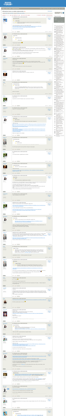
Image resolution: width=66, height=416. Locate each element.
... (20, 15)
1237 (17, 15)
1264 (24, 15)
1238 (19, 15)
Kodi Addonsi (58, 51)
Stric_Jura (5, 386)
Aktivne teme (56, 24)
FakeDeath (5, 71)
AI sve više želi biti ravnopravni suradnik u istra (60, 35)
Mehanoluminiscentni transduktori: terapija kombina (59, 126)
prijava (41, 8)
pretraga (62, 8)
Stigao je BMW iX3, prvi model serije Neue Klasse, (60, 41)
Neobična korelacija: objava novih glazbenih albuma (60, 43)
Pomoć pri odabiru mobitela (60, 102)
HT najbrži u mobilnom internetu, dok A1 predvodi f (60, 103)
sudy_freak (5, 309)
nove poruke (56, 8)
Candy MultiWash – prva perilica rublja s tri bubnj (59, 86)
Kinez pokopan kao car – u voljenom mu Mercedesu (60, 75)
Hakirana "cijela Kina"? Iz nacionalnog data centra (59, 105)
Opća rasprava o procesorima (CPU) (59, 97)
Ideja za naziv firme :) (59, 31)
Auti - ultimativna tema (59, 113)
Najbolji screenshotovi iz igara (59, 64)
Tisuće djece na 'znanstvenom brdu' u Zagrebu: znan (59, 115)
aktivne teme (48, 8)
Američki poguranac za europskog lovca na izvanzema (59, 134)
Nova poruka (50, 11)
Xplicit (4, 336)
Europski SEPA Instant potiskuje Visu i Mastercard (60, 90)
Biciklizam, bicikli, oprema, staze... (60, 54)
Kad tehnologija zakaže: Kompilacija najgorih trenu (60, 74)
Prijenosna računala (15, 8)
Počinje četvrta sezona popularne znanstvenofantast (59, 67)
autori (60, 8)
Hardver (10, 8)
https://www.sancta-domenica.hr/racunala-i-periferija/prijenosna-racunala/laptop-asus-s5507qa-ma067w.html (29, 299)
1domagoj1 (5, 371)
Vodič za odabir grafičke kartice (59, 57)
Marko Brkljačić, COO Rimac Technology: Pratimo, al (60, 46)
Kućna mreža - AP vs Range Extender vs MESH (60, 71)
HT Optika (57, 132)
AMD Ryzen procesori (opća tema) (60, 61)
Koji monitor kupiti (58, 109)
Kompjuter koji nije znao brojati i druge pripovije (59, 30)
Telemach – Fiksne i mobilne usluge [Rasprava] (60, 118)
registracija (44, 8)
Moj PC (4, 56)
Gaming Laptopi (58, 131)
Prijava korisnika (57, 16)
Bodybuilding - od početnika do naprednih (60, 136)
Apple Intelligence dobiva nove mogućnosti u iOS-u (59, 106)
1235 (12, 15)
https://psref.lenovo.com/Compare (17, 28)
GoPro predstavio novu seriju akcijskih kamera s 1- (60, 117)
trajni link (46, 31)
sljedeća (28, 15)
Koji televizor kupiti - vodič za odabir (60, 55)
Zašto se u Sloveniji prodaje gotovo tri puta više (60, 120)
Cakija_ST (5, 137)
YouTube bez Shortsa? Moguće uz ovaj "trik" (59, 121)
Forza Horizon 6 (58, 81)
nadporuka (50, 31)
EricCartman (5, 47)
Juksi (4, 82)
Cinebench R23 (58, 59)
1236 (15, 15)
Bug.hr (3, 8)
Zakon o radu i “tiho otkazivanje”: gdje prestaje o (60, 50)
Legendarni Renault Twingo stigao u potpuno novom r (60, 63)
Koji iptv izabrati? (58, 48)
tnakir (4, 409)
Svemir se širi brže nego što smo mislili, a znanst (60, 89)
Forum (7, 8)
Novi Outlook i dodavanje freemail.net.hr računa (59, 39)
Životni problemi (58, 58)
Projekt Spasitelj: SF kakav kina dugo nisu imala (60, 26)
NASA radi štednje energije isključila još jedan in (60, 38)
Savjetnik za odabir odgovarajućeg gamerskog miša (60, 80)
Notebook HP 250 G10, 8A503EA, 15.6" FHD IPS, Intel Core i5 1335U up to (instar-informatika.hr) (27, 313)
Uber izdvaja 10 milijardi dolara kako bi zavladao (59, 96)
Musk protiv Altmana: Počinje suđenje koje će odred (59, 94)
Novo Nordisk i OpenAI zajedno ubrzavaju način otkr (59, 128)
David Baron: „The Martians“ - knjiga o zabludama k (59, 85)
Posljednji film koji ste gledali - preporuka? (59, 72)
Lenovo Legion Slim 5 (38, 378)
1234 (10, 15)
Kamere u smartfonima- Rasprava (59, 83)
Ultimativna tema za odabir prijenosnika (19, 47)
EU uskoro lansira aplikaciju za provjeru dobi (60, 36)
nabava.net (23, 364)
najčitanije (52, 8)
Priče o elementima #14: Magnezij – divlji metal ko (59, 130)
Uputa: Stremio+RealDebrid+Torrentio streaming (60, 101)
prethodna (4, 15)
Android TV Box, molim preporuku (59, 110)
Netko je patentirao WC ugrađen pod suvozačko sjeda (59, 33)
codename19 (5, 58)
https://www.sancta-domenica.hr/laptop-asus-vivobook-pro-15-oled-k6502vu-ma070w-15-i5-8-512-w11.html (29, 359)
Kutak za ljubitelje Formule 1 (60, 112)
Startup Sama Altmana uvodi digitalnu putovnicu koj (60, 108)
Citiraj (49, 19)
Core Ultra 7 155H (28, 252)
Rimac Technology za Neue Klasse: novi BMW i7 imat (60, 44)
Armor (4, 151)
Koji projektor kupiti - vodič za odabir (60, 52)
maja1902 (4, 288)
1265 (26, 15)
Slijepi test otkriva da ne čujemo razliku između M (59, 27)
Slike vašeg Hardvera (59, 68)
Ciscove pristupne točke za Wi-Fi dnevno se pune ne (60, 92)
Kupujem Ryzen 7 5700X (59, 60)
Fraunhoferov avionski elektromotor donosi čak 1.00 (59, 124)
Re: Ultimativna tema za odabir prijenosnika (19, 82)
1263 (22, 15)
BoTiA (4, 246)
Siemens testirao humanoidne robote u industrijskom (59, 78)
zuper (4, 298)
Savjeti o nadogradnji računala (59, 69)
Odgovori (49, 18)
